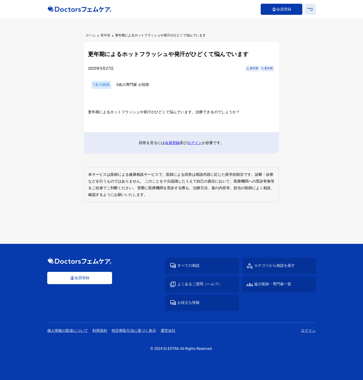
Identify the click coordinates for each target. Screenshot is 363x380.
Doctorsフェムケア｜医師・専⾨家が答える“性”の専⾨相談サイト (79, 9)
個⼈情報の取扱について (67, 330)
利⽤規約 (99, 330)
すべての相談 (188, 265)
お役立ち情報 (188, 302)
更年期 (105, 35)
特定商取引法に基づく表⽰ (134, 330)
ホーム (91, 35)
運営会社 (168, 330)
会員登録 (172, 143)
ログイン (194, 143)
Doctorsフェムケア (79, 261)
